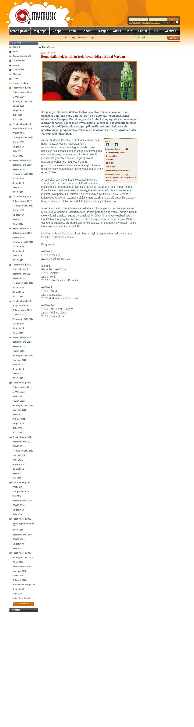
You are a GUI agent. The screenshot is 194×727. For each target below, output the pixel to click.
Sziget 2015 (18, 292)
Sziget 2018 (18, 183)
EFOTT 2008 (19, 575)
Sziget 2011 (18, 469)
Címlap (20, 31)
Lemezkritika (19, 60)
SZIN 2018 (18, 187)
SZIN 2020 (18, 115)
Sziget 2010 (18, 510)
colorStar (110, 159)
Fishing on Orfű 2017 (23, 206)
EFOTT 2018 (19, 169)
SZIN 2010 (18, 514)
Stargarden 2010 (21, 491)
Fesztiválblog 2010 (22, 482)
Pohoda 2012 (19, 419)
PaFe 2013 (18, 364)
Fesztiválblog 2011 (22, 437)
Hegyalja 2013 (19, 360)
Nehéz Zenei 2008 (21, 598)
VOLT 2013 (18, 378)
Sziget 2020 (18, 110)
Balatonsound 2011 (22, 442)
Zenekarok (58, 31)
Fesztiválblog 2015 (22, 265)
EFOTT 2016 (19, 237)
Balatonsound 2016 (22, 233)
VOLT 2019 (18, 156)
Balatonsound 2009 (22, 535)
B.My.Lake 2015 (20, 269)
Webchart (171, 31)
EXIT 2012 (17, 396)
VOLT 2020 (18, 119)
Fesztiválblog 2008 (22, 553)
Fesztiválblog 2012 (22, 383)
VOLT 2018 (18, 192)
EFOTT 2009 (19, 539)
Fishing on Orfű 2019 (23, 138)
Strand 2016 (18, 246)
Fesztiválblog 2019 (22, 124)
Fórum (142, 31)
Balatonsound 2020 (22, 92)
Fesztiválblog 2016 (22, 228)
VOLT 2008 (18, 562)
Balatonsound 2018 (22, 165)
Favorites (17, 38)
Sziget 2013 (18, 369)
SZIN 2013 (18, 373)
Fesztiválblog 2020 (22, 88)
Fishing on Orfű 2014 (23, 319)
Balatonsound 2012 (22, 387)
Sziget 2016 (18, 251)
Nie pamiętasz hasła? (151, 23)
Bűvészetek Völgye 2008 (25, 584)
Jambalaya (110, 167)
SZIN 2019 (18, 151)
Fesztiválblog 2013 (22, 337)
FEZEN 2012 (19, 401)
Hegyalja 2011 (19, 455)
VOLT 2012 (18, 432)
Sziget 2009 (18, 544)
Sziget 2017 (18, 215)
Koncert (87, 31)
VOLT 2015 (18, 296)
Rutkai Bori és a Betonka (116, 152)
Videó (117, 31)
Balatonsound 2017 (22, 201)
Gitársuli (17, 74)
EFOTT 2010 (19, 505)
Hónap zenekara (20, 83)
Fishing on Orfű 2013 (23, 355)
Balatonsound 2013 (22, 342)
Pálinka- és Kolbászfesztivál (117, 170)
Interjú (16, 65)
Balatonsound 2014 (22, 310)
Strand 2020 (18, 106)
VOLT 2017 (18, 224)
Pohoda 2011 (19, 464)
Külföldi (16, 47)
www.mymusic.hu (32, 12)
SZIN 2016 (18, 255)
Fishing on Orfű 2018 (23, 174)
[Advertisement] (23, 669)
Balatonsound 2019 (22, 128)
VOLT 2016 (18, 260)
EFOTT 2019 (19, 133)
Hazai (15, 51)
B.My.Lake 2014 (20, 305)
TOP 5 (15, 79)
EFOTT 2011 (19, 446)
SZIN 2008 (18, 594)
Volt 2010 (17, 496)
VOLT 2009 (18, 530)
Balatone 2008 (20, 580)
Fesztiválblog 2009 (22, 519)
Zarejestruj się (135, 23)
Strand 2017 (18, 210)
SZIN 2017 (18, 219)
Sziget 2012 (18, 423)
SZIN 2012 (18, 428)
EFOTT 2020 (19, 97)
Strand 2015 (18, 287)
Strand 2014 (18, 324)
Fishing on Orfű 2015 (23, 283)
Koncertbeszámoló (22, 56)
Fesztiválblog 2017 (22, 197)
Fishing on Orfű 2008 (23, 557)
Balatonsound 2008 (22, 566)
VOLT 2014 (18, 333)
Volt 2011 (17, 478)
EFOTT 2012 (19, 392)
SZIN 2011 (18, 473)
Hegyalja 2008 (19, 571)
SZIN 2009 (18, 548)
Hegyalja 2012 (19, 410)
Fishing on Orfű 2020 (23, 101)
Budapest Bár (111, 156)
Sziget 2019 (18, 147)
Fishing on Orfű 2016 (23, 242)
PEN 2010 (17, 487)
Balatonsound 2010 (22, 501)
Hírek (40, 31)
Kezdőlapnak (33, 38)
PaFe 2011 (18, 460)
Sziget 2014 (18, 328)
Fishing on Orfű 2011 (23, 451)
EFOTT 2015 (19, 278)
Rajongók (72, 31)
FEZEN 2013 (19, 351)
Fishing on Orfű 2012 (23, 405)
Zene (103, 31)
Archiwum (23, 603)
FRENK (109, 163)
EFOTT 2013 (19, 346)
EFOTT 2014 (19, 314)
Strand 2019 (18, 142)
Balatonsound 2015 (22, 274)
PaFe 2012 (18, 414)
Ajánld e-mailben (49, 38)
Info (130, 31)
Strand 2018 (18, 178)
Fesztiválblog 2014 (22, 301)
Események (18, 69)
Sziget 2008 (18, 589)
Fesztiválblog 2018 (22, 160)
